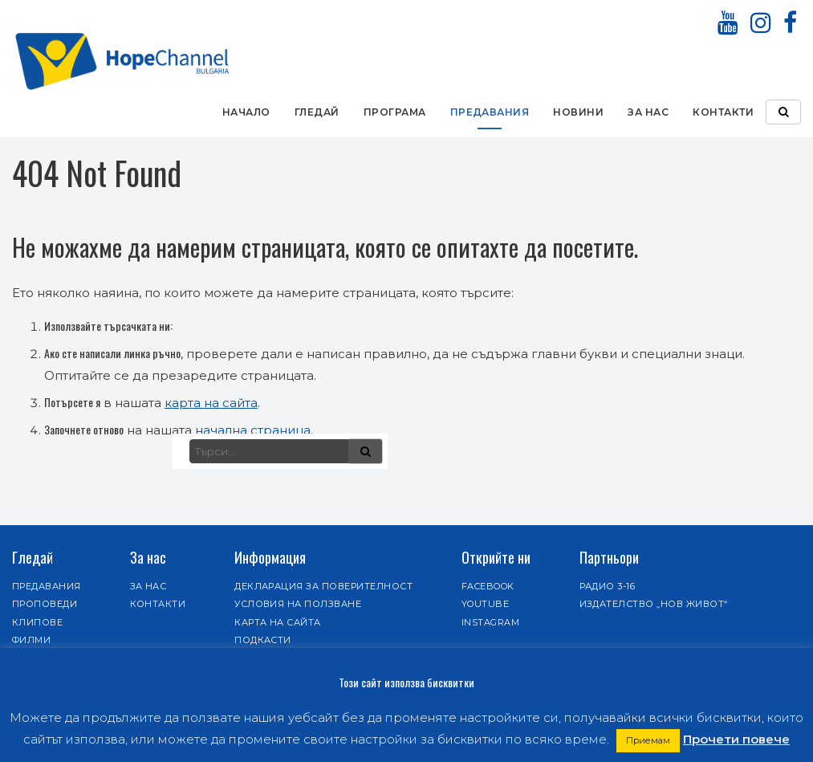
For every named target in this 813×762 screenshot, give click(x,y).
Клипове (37, 622)
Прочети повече (736, 739)
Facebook (487, 586)
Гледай (317, 112)
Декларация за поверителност (323, 586)
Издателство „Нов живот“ (653, 603)
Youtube (485, 603)
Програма (395, 112)
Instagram (490, 622)
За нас (648, 112)
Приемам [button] (648, 740)
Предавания (490, 112)
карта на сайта (211, 402)
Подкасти (262, 640)
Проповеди (44, 603)
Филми (31, 640)
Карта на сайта (277, 622)
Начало (246, 112)
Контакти (723, 112)
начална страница (253, 430)
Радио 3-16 (607, 586)
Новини (578, 112)
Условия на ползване (297, 603)
